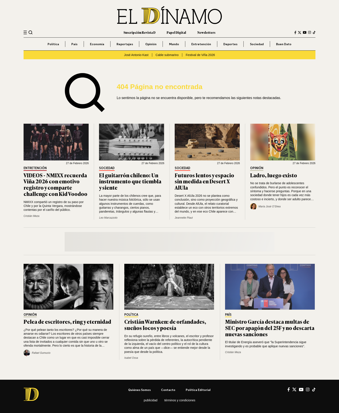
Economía (97, 44)
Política (53, 44)
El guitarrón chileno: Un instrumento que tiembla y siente (130, 181)
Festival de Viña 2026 (200, 55)
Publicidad (150, 400)
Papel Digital (176, 32)
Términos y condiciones (179, 400)
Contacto (168, 390)
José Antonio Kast (136, 55)
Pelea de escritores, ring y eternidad (67, 321)
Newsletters (206, 32)
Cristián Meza (31, 216)
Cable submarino (167, 55)
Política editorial (198, 390)
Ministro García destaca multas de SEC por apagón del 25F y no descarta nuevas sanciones (269, 328)
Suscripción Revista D (139, 32)
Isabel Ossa (131, 357)
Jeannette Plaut (184, 217)
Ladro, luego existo (273, 175)
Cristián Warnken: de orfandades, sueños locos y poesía (165, 324)
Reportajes (125, 44)
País (74, 44)
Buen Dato (283, 44)
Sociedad (257, 44)
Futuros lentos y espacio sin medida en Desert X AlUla (204, 181)
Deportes (230, 44)
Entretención (201, 44)
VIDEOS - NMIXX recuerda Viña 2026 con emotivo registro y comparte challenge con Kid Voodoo (55, 184)
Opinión (151, 44)
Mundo (174, 44)
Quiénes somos (139, 390)
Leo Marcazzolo (108, 217)
